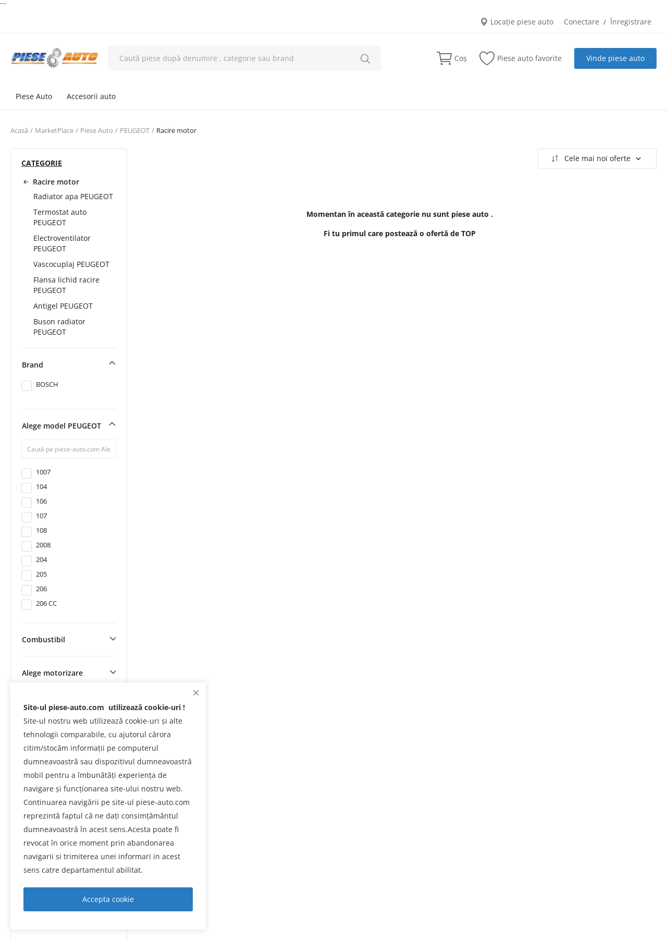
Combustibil (43, 639)
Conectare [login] (581, 22)
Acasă (19, 130)
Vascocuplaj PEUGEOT (71, 264)
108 (41, 530)
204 (41, 559)
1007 (43, 472)
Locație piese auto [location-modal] (516, 22)
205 (41, 574)
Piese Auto (34, 96)
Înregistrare (630, 22)
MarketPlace (54, 130)
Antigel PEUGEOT (63, 306)
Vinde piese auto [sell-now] (615, 58)
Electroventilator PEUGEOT (62, 243)
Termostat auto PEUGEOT (60, 217)
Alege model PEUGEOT (61, 426)
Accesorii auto (91, 96)
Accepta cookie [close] (108, 899)
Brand (32, 365)
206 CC (46, 603)
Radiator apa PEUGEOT (73, 196)
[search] (365, 58)
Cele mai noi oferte (596, 158)
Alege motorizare (52, 673)
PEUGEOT (135, 130)
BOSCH (47, 384)
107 (41, 515)
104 (41, 486)
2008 (43, 545)
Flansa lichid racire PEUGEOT (66, 285)
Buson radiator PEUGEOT (59, 326)
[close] (196, 693)
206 (41, 588)
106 (41, 501)
